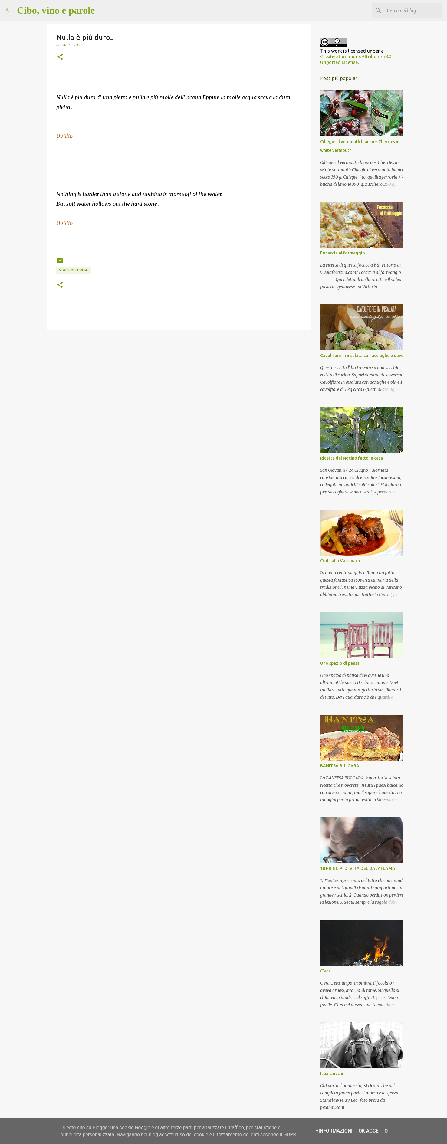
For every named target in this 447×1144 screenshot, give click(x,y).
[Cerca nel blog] (410, 10)
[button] (60, 57)
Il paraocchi (329, 1076)
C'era (323, 973)
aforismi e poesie (74, 270)
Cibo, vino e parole (56, 10)
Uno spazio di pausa (337, 665)
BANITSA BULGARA (337, 768)
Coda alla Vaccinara (338, 563)
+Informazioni (334, 1131)
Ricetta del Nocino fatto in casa (349, 460)
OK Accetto (373, 1131)
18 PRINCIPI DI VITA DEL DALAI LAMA (355, 870)
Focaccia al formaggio (340, 255)
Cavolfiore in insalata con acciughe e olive (359, 358)
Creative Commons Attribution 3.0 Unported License (359, 59)
